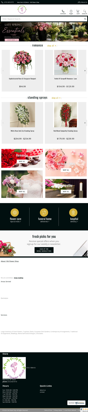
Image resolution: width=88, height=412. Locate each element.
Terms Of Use (48, 410)
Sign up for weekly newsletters (44, 250)
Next (85, 70)
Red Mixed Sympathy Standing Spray (66, 131)
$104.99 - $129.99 (65, 86)
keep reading (18, 278)
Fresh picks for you (44, 239)
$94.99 (22, 86)
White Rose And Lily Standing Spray (22, 131)
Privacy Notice (58, 410)
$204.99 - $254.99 (22, 138)
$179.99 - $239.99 (65, 138)
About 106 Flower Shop (10, 261)
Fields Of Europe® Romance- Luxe (65, 78)
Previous (3, 70)
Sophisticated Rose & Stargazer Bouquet (22, 78)
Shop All (50, 45)
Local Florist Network (70, 410)
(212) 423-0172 (9, 2)
